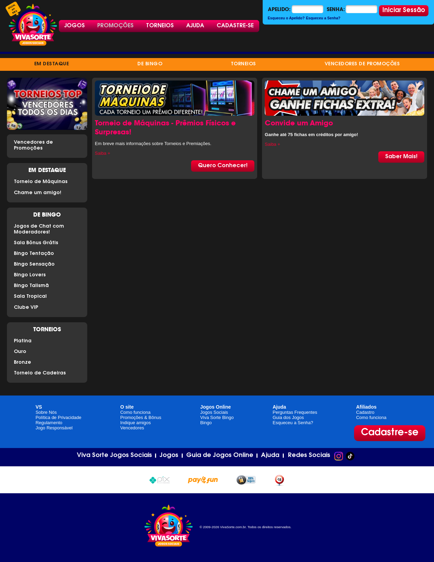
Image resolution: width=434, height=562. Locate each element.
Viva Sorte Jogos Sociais (114, 456)
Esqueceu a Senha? (323, 18)
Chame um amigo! (37, 193)
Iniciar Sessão (403, 11)
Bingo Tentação (34, 253)
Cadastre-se (235, 26)
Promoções (115, 26)
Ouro (20, 352)
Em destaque (51, 64)
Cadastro (365, 412)
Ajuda (195, 26)
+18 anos (279, 479)
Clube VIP (26, 307)
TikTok (350, 456)
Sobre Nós (46, 412)
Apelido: (279, 9)
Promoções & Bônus (140, 417)
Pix (159, 479)
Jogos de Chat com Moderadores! (39, 229)
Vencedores (132, 427)
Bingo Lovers (30, 275)
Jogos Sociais (214, 412)
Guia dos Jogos (288, 417)
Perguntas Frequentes (295, 412)
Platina (22, 341)
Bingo (206, 422)
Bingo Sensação (34, 264)
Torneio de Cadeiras (40, 373)
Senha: (336, 9)
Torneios (160, 26)
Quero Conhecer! (222, 166)
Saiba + (102, 153)
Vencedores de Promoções (362, 64)
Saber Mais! (401, 157)
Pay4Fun (203, 479)
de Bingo (149, 64)
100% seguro (246, 480)
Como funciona (135, 412)
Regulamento (49, 422)
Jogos (74, 26)
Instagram (338, 456)
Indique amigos (135, 422)
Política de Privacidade (58, 417)
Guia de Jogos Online (219, 456)
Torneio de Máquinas (40, 182)
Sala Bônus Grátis (36, 243)
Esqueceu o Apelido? (286, 18)
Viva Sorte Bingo (217, 417)
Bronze (22, 362)
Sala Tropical (30, 296)
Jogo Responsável (54, 427)
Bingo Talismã (31, 286)
